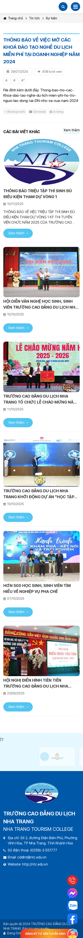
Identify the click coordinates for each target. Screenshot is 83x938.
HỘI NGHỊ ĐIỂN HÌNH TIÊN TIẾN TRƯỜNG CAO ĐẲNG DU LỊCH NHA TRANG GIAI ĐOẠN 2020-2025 (35, 683)
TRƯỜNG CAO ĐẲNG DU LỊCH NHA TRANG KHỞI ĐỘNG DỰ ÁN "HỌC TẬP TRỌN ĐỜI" (38, 494)
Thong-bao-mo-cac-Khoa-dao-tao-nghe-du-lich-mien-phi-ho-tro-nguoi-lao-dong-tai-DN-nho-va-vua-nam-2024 (40, 95)
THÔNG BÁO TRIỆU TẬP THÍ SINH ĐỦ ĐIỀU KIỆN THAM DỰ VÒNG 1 (37, 193)
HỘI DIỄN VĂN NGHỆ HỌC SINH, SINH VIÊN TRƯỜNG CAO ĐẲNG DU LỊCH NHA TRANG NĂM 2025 (40, 304)
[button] (63, 6)
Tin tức (34, 18)
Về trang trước (14, 111)
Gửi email (37, 111)
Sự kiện (51, 18)
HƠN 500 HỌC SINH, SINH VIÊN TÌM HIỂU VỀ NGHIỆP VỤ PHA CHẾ (37, 588)
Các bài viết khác (21, 131)
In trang (56, 111)
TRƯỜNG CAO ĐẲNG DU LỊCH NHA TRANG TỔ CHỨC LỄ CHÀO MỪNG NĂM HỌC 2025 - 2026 (40, 399)
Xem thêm (72, 130)
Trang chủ (13, 18)
